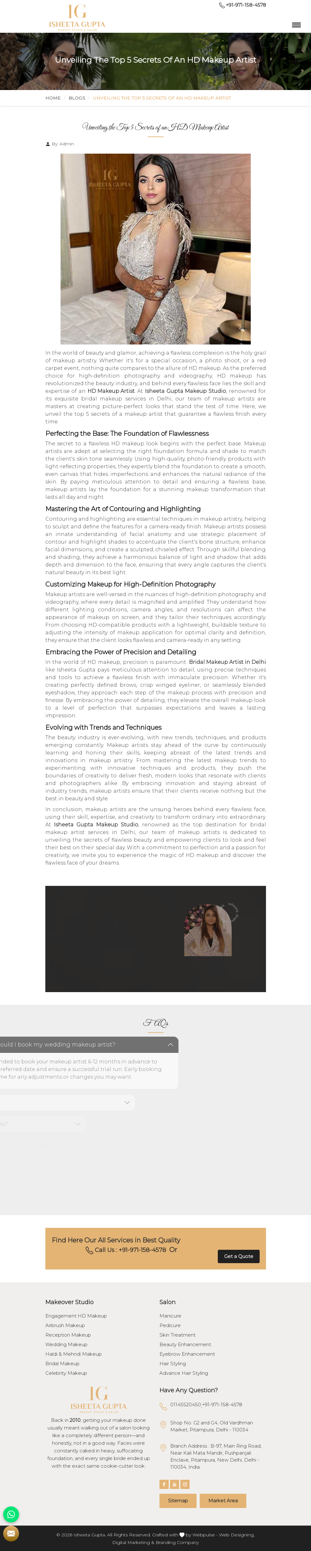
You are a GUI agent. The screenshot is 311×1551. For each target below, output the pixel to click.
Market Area (223, 1501)
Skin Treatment (177, 1335)
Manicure (170, 1316)
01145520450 (185, 1404)
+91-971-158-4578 (242, 5)
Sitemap (178, 1501)
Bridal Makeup (62, 1364)
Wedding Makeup (66, 1344)
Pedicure (170, 1325)
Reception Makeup (68, 1335)
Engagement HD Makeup (76, 1316)
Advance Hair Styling (183, 1373)
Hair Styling (172, 1364)
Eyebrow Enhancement (187, 1354)
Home (53, 98)
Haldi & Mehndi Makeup (73, 1354)
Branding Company (177, 1542)
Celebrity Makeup (66, 1373)
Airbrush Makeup (65, 1325)
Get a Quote (238, 1256)
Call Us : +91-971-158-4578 (126, 1250)
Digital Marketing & (133, 1542)
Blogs (77, 98)
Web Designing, (237, 1535)
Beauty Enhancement (185, 1344)
